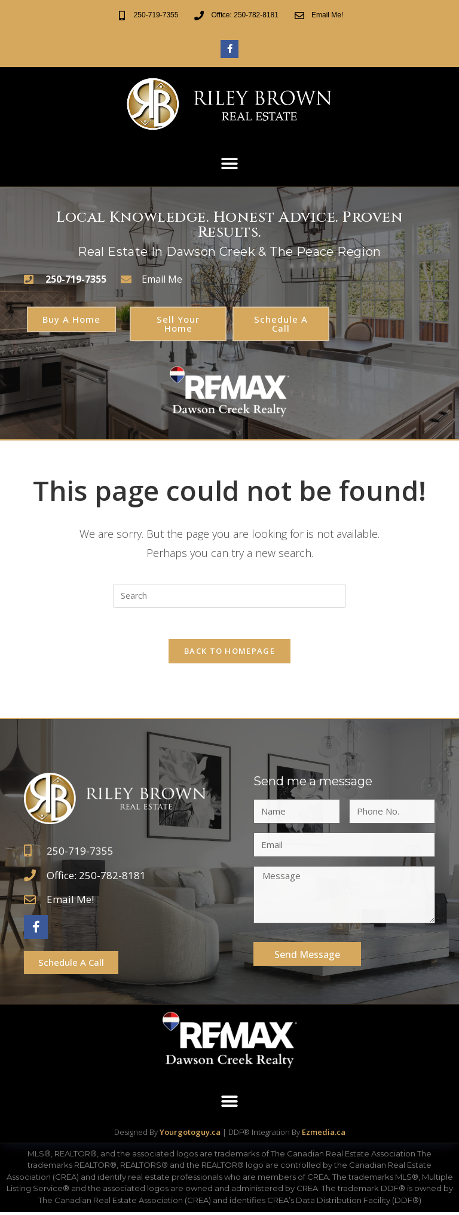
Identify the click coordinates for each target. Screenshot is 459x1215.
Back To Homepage (229, 653)
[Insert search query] (229, 593)
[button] (229, 164)
